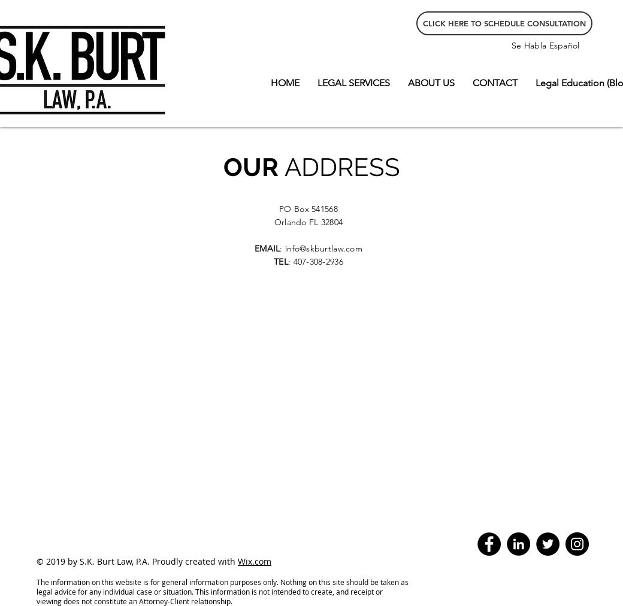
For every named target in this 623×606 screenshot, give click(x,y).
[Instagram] (577, 544)
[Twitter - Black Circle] (548, 544)
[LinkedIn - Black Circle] (518, 544)
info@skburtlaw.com (323, 248)
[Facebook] (489, 544)
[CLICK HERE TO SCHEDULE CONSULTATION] (504, 23)
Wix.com (254, 561)
